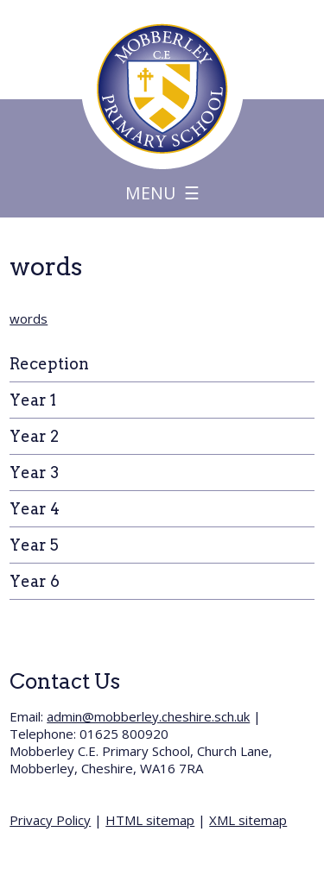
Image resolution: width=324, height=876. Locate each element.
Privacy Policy (50, 820)
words (29, 318)
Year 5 (34, 545)
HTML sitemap (149, 820)
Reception (49, 364)
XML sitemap (248, 820)
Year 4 (35, 509)
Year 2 (34, 436)
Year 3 (34, 472)
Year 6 (35, 581)
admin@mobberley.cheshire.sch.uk (148, 716)
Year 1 (33, 400)
